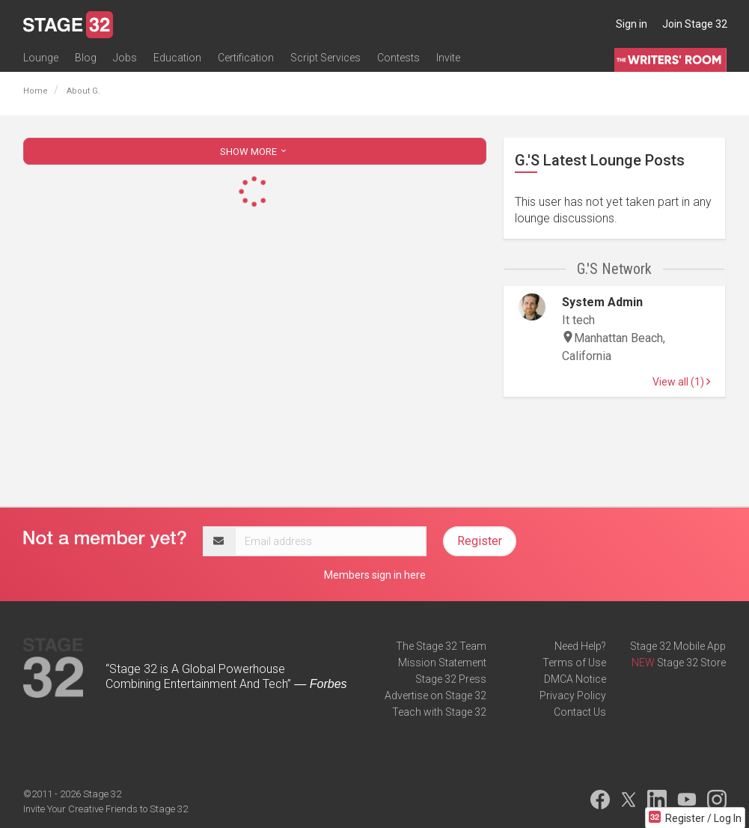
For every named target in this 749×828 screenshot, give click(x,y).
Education (177, 58)
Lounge (40, 58)
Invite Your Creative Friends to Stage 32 (105, 809)
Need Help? (580, 646)
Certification (246, 58)
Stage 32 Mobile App (678, 646)
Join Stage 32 (694, 24)
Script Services (325, 58)
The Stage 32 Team (441, 646)
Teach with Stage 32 (439, 712)
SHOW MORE (254, 151)
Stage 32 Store (691, 663)
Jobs (125, 58)
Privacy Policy (572, 695)
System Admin (602, 302)
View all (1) (681, 382)
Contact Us (580, 712)
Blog (86, 58)
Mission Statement (442, 663)
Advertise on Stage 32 (435, 695)
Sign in (631, 24)
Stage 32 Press (450, 679)
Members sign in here (375, 575)
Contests (398, 58)
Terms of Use (574, 663)
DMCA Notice (575, 679)
